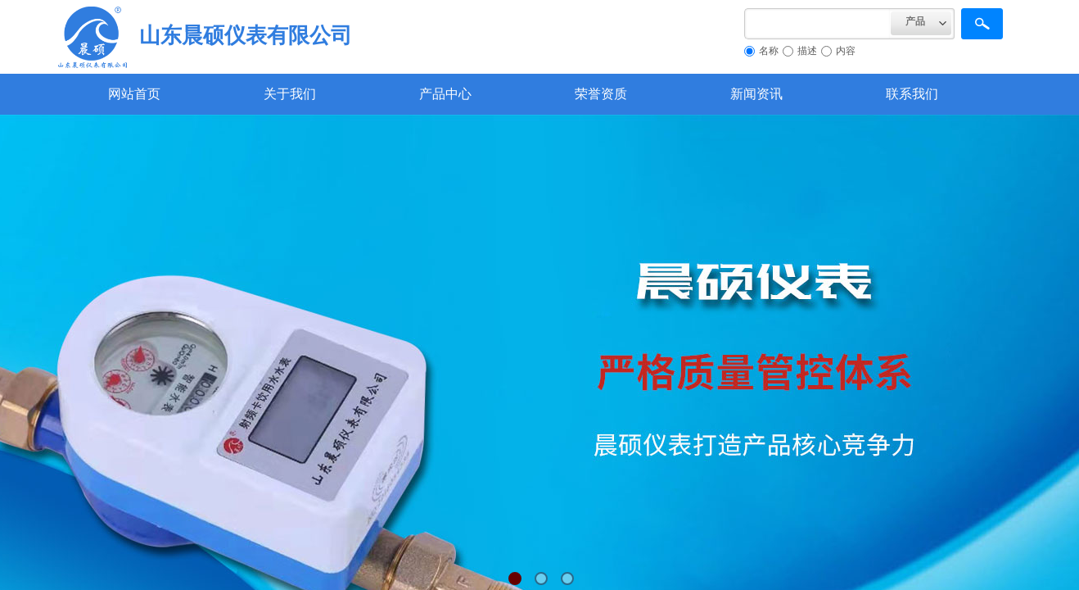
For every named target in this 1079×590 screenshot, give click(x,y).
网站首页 (134, 94)
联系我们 (912, 94)
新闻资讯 (756, 94)
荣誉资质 (601, 94)
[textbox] (817, 23)
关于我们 (290, 94)
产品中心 (445, 94)
